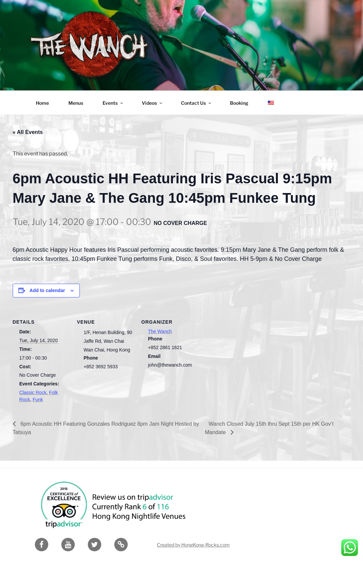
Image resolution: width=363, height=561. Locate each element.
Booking (239, 103)
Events (113, 103)
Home (42, 103)
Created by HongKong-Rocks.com (193, 545)
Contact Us (196, 103)
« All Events (28, 132)
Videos (152, 103)
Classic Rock (33, 392)
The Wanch (160, 331)
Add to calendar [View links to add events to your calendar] (47, 290)
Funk (38, 399)
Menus (75, 103)
